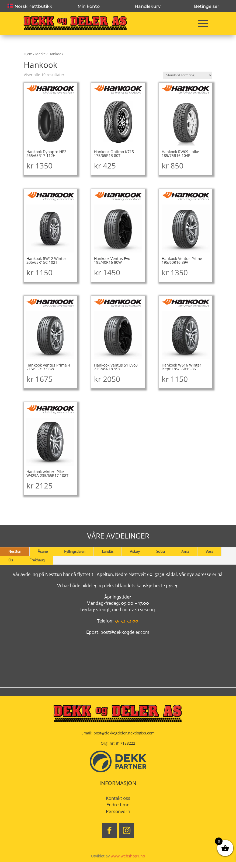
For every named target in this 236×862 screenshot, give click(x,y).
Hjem (28, 53)
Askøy (135, 551)
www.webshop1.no (128, 856)
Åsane (43, 551)
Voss (209, 551)
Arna (185, 551)
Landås (107, 551)
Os (10, 560)
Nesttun (14, 551)
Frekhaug (37, 560)
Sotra (160, 551)
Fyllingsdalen (74, 551)
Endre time (118, 804)
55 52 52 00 (126, 621)
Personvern (118, 811)
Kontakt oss (118, 798)
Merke (40, 53)
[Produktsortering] (187, 75)
